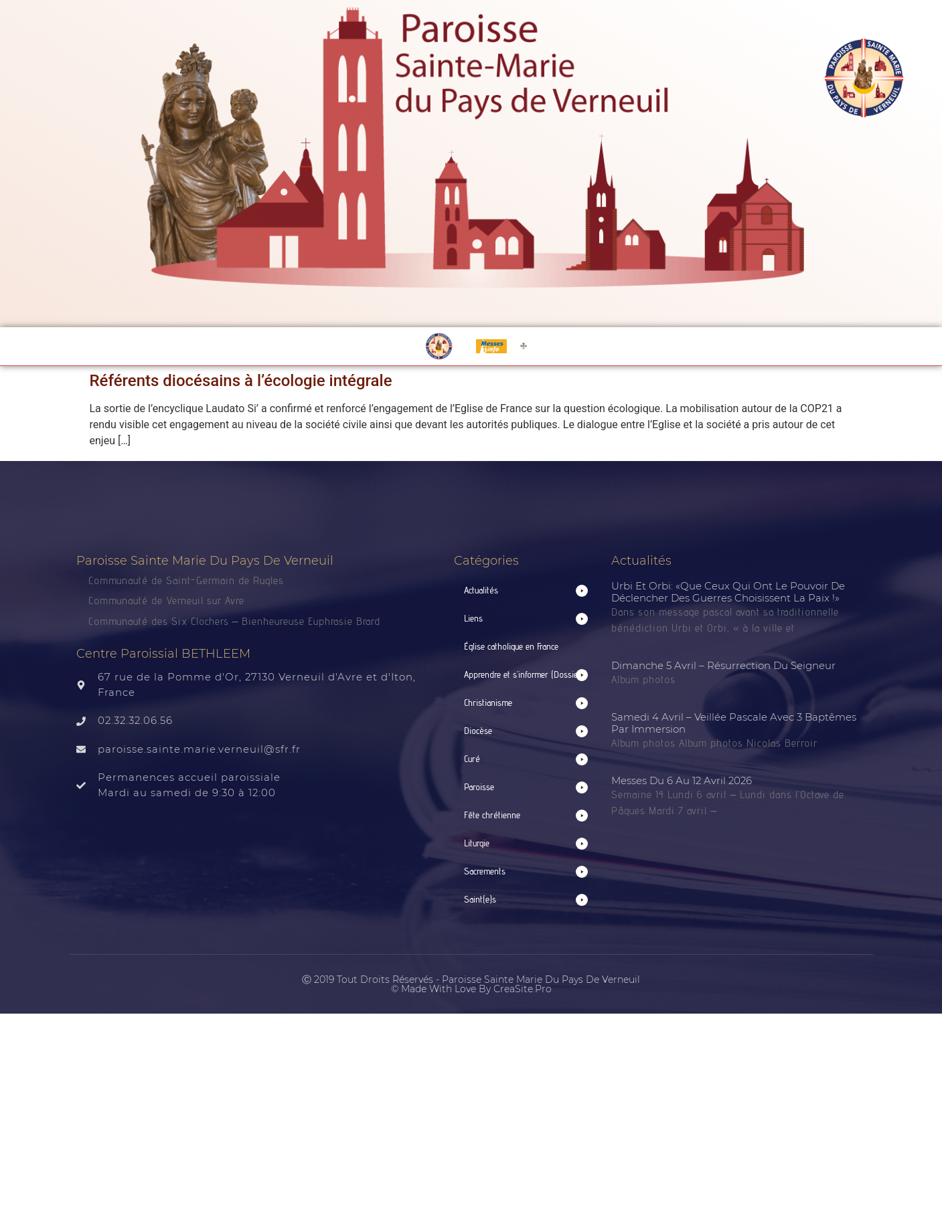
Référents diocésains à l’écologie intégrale (241, 380)
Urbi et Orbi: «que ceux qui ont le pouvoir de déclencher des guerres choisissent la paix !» (728, 591)
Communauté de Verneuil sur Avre (166, 600)
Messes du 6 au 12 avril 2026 (681, 780)
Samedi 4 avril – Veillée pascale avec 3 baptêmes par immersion (733, 723)
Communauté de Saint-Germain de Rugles (186, 580)
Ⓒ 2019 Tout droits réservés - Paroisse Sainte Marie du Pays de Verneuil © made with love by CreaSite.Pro (471, 984)
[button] (526, 590)
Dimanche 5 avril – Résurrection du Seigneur (723, 665)
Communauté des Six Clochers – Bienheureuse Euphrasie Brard (236, 621)
